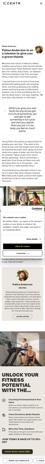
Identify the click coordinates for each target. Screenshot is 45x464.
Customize (23, 253)
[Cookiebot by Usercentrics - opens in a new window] (32, 209)
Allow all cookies (22, 246)
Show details (32, 239)
